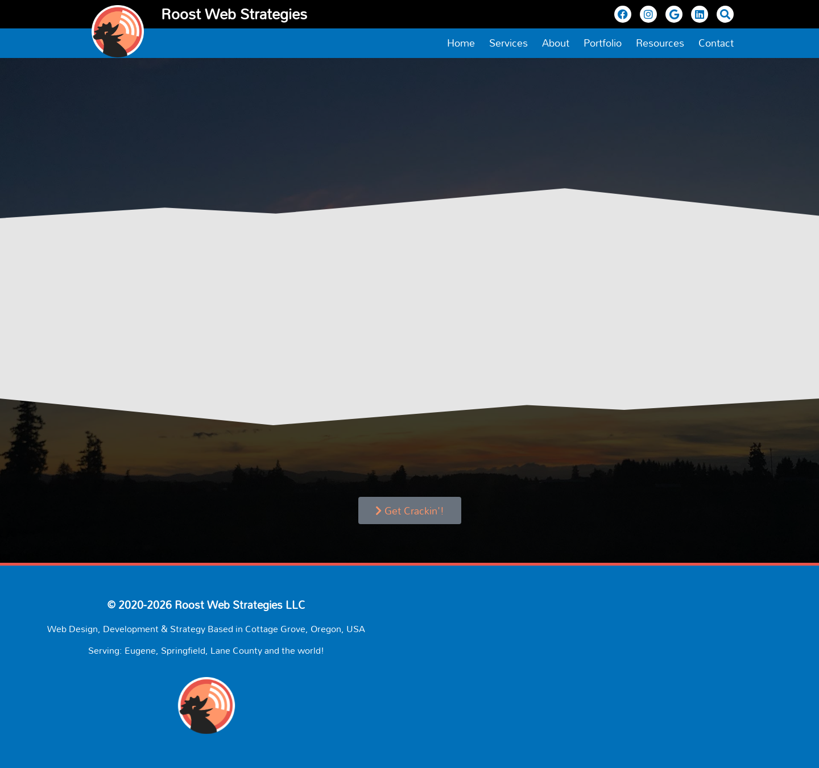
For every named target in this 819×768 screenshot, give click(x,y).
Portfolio (603, 43)
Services (508, 43)
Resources (660, 43)
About (555, 43)
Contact (716, 43)
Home (461, 43)
